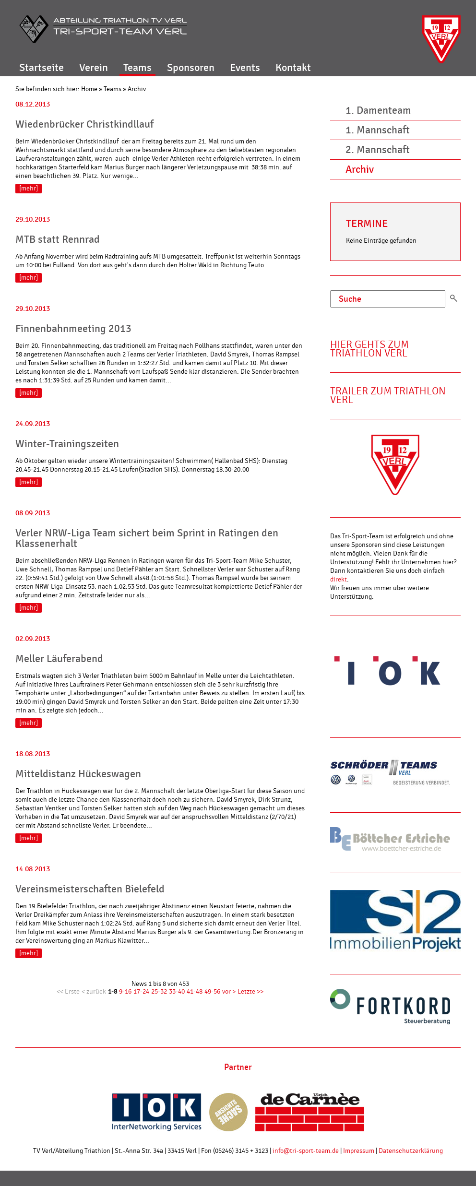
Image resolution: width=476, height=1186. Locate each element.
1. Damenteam (378, 110)
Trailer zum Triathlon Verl (388, 395)
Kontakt (293, 67)
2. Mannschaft (377, 149)
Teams (137, 67)
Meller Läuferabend (59, 658)
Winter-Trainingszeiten (67, 444)
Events (245, 67)
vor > (229, 992)
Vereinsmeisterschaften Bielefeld (90, 889)
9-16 (125, 992)
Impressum (358, 1151)
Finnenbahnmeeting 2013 (73, 328)
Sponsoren (190, 67)
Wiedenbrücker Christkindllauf (84, 124)
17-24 (141, 992)
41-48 (194, 992)
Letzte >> (250, 992)
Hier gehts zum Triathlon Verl (369, 349)
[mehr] (28, 188)
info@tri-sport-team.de (306, 1151)
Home (89, 89)
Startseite (41, 67)
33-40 (177, 992)
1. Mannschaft (377, 130)
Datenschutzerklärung (411, 1151)
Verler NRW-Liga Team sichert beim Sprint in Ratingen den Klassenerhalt (146, 538)
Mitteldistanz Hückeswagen (78, 774)
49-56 (212, 992)
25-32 (159, 992)
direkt (338, 579)
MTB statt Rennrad (57, 239)
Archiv (137, 89)
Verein (93, 67)
